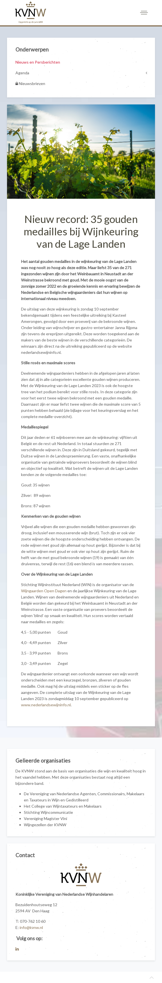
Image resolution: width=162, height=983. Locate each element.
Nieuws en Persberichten (37, 62)
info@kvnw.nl (31, 927)
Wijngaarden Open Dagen (44, 590)
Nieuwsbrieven (30, 83)
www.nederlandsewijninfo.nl (46, 704)
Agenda (22, 72)
